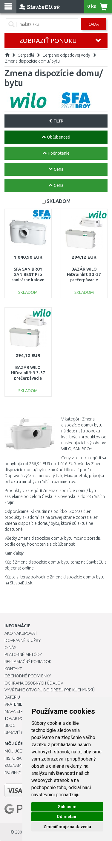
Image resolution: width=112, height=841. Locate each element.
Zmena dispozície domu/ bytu (32, 61)
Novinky (12, 772)
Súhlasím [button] (67, 806)
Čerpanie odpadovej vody (66, 55)
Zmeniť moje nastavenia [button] (67, 826)
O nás (10, 647)
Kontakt (13, 668)
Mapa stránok (19, 711)
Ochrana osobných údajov (33, 683)
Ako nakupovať (20, 633)
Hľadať (93, 24)
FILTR (56, 121)
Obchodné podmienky (27, 676)
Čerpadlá (26, 55)
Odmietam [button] (67, 816)
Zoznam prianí (19, 765)
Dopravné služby (22, 640)
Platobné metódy (23, 654)
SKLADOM (58, 201)
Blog (9, 725)
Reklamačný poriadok (27, 661)
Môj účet (14, 751)
